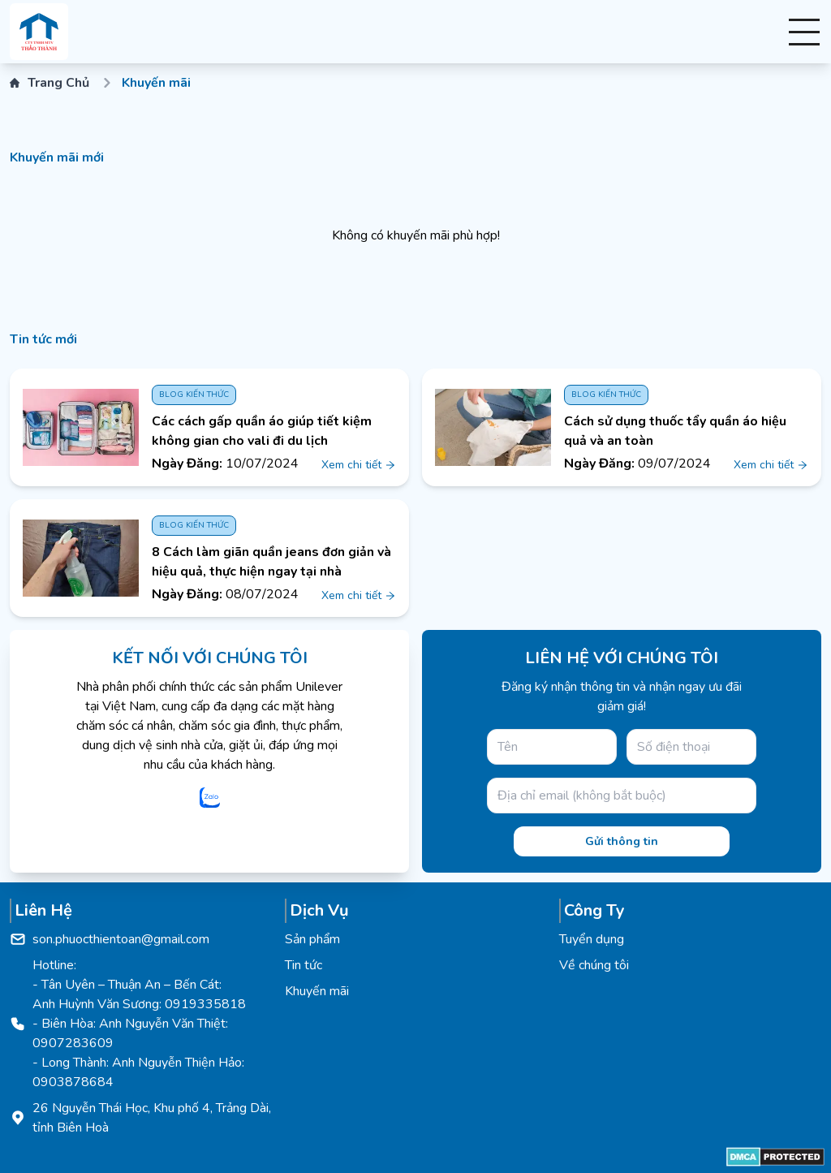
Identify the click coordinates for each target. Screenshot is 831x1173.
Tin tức (303, 965)
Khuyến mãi (317, 991)
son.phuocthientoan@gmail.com (120, 939)
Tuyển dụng (591, 939)
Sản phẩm (312, 939)
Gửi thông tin (621, 841)
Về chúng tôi (594, 965)
